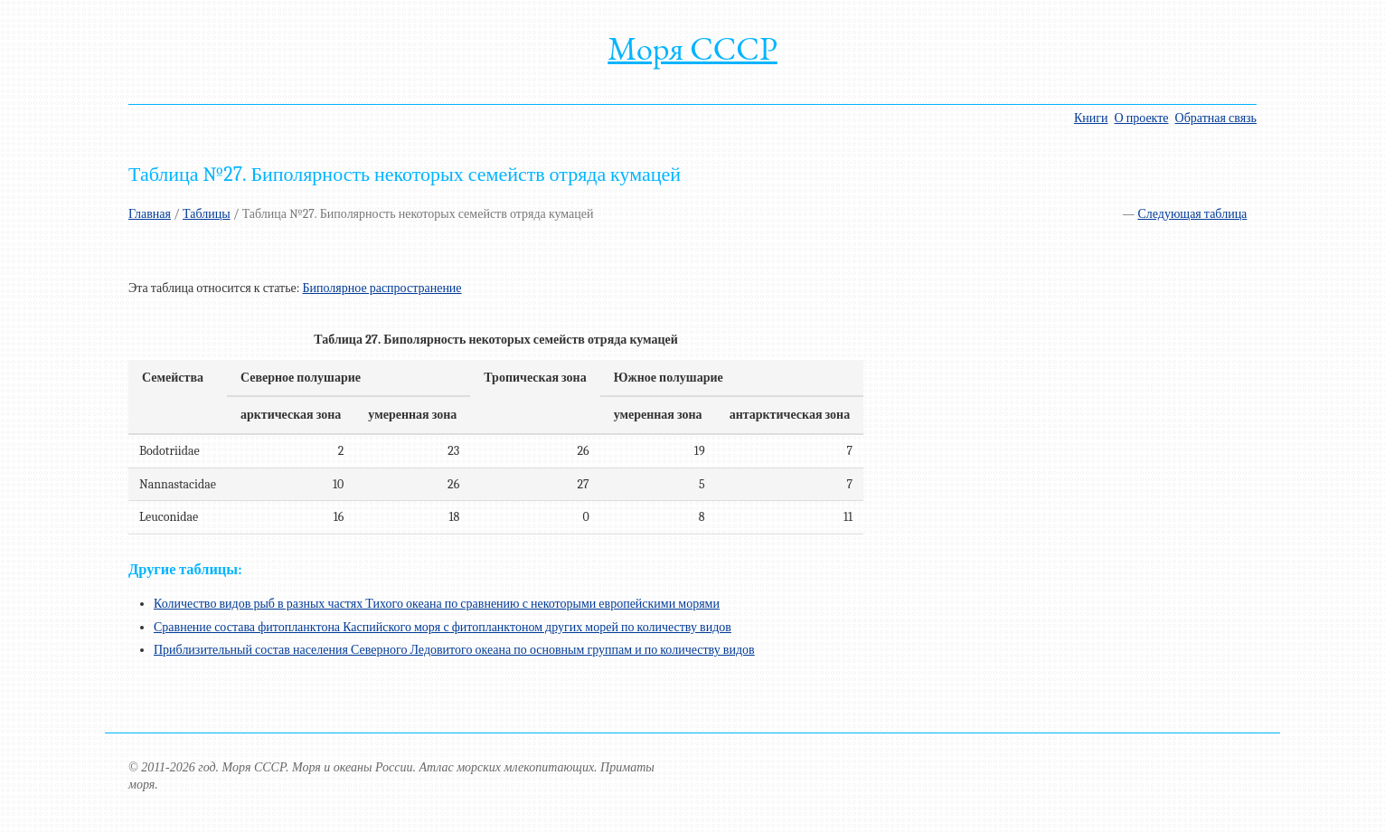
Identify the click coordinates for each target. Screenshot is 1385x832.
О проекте (1142, 118)
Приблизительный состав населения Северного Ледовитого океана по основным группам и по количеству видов (454, 649)
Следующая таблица (1192, 214)
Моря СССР (692, 48)
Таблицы (207, 214)
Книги (1091, 118)
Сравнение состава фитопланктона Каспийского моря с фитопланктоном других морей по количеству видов (442, 627)
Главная (149, 214)
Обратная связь (1216, 118)
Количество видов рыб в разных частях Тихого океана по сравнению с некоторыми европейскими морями (437, 603)
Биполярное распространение (381, 288)
